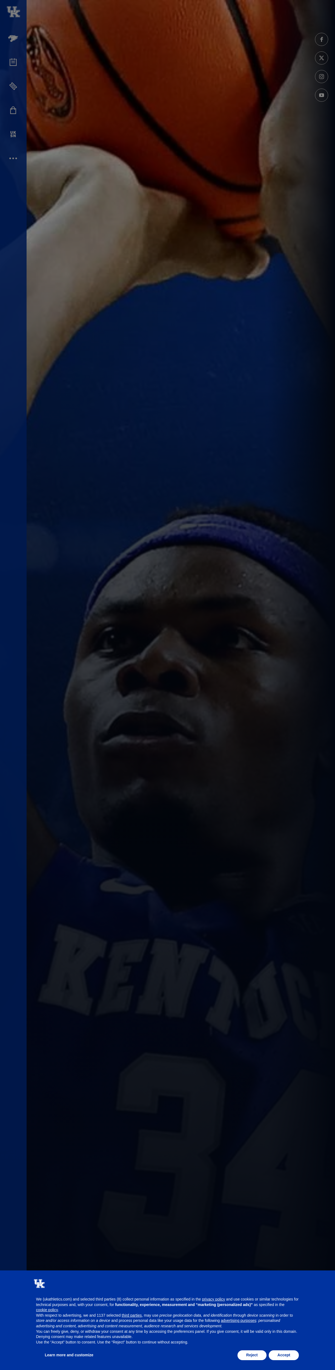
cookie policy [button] (47, 1310)
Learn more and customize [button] (69, 1355)
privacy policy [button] (213, 1299)
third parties (132, 1315)
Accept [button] (283, 1355)
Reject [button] (252, 1355)
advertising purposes (238, 1320)
